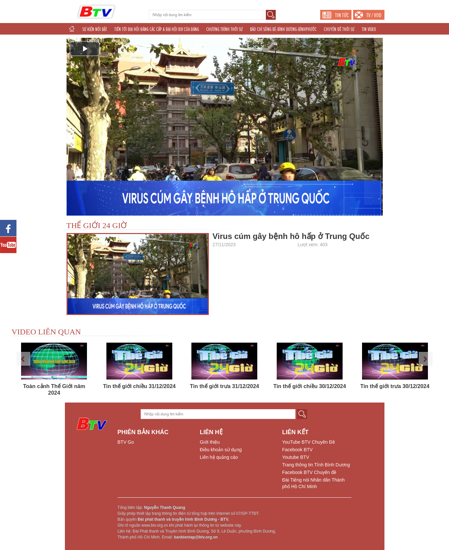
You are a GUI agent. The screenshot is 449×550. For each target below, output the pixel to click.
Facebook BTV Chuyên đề (309, 472)
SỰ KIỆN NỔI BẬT (94, 29)
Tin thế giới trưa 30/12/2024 (395, 386)
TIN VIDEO (369, 29)
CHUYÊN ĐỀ (95, 41)
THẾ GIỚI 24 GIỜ (97, 225)
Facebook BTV (297, 449)
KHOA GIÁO (120, 41)
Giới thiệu (210, 442)
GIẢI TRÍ (74, 41)
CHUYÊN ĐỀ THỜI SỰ (339, 29)
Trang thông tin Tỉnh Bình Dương (316, 464)
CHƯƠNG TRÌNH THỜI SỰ (224, 29)
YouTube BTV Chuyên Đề (308, 442)
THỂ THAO (192, 41)
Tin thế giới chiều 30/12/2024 (309, 386)
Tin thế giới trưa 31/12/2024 (224, 386)
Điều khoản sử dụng (221, 449)
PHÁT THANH (253, 41)
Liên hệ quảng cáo (219, 457)
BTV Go (126, 442)
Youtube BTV (295, 457)
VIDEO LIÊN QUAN (46, 331)
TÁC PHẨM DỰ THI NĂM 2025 (156, 41)
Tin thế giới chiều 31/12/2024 (139, 386)
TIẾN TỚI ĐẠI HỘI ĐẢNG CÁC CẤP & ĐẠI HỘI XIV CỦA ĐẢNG (156, 29)
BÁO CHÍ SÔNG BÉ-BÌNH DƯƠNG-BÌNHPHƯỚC (283, 29)
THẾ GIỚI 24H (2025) (222, 41)
